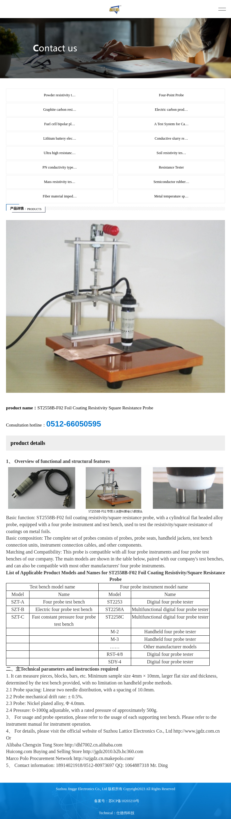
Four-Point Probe (171, 95)
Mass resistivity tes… (59, 182)
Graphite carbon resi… (59, 109)
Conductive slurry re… (171, 138)
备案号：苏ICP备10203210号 (117, 801)
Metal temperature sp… (171, 196)
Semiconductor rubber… (171, 182)
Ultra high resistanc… (59, 153)
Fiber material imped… (60, 196)
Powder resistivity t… (59, 95)
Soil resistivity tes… (171, 153)
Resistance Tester (171, 167)
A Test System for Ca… (171, 124)
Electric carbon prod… (171, 109)
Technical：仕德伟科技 (116, 813)
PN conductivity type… (59, 167)
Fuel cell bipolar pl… (59, 124)
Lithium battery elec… (59, 138)
